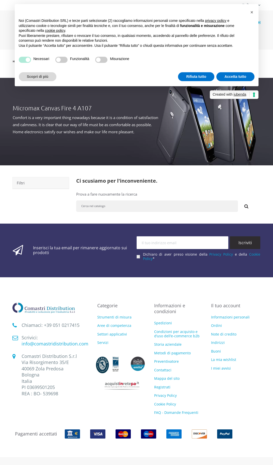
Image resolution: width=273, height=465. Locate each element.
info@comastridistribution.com (55, 344)
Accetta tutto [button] (235, 77)
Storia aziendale (168, 344)
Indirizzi (218, 342)
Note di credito (223, 334)
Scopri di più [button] (38, 77)
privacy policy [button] (215, 21)
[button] (252, 12)
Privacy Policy (221, 254)
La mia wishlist (223, 359)
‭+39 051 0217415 (61, 325)
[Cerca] (157, 206)
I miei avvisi (221, 368)
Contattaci (162, 370)
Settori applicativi (112, 334)
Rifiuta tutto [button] (196, 77)
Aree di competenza (114, 326)
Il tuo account (225, 305)
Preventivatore (166, 361)
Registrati (162, 387)
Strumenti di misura (114, 317)
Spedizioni (163, 323)
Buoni (216, 351)
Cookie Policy (165, 404)
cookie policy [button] (55, 30)
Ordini (216, 325)
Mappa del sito (167, 378)
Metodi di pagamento (172, 353)
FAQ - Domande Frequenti (176, 412)
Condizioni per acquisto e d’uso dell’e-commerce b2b (177, 333)
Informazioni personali (230, 317)
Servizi (102, 343)
